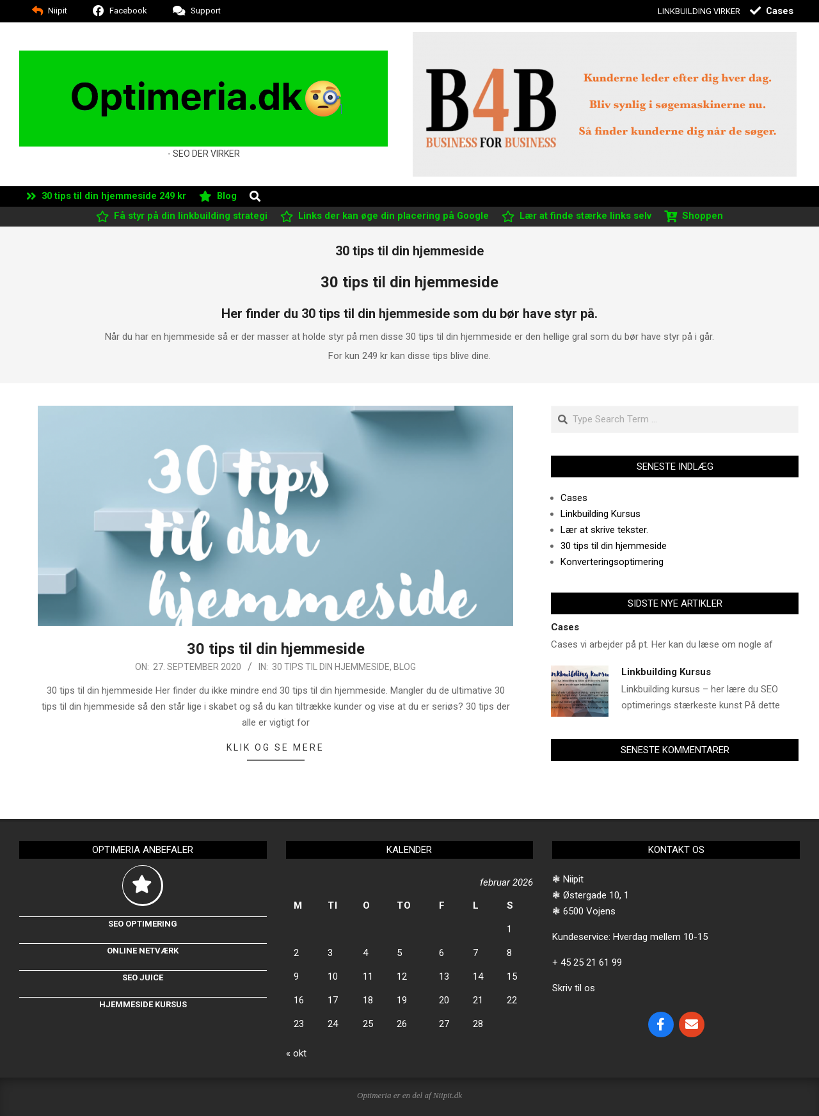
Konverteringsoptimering (612, 562)
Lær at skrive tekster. (604, 530)
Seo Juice (142, 977)
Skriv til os (573, 988)
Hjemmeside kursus (143, 1004)
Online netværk (143, 950)
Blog (405, 667)
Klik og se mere (275, 747)
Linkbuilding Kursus (600, 514)
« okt (296, 1053)
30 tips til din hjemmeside (276, 649)
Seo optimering (142, 924)
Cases (574, 498)
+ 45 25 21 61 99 (587, 962)
